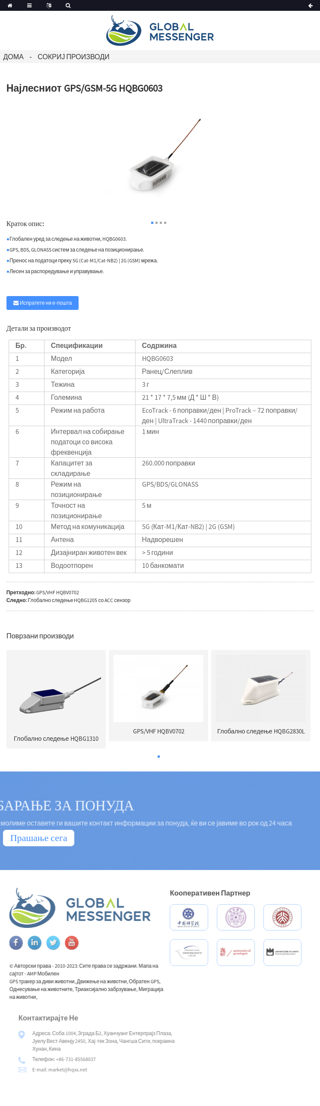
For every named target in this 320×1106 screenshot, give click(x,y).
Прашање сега (38, 838)
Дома (13, 56)
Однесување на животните (57, 989)
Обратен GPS (161, 981)
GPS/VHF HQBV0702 (57, 592)
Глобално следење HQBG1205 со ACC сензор (79, 600)
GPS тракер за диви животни (59, 981)
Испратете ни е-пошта (46, 303)
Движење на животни (119, 981)
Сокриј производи (73, 56)
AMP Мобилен (60, 973)
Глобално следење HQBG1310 (56, 739)
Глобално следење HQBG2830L (261, 731)
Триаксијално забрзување (123, 989)
